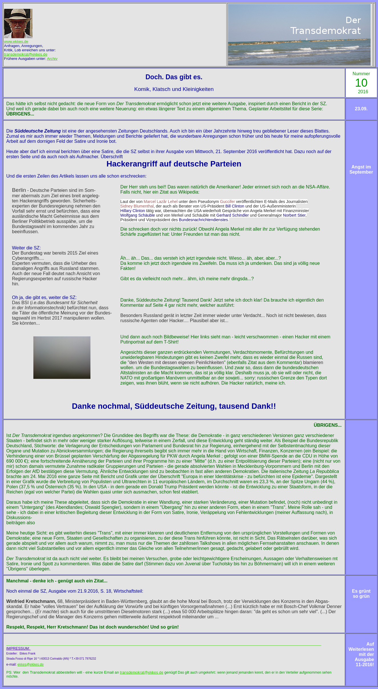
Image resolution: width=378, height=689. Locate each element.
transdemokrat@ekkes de (141, 672)
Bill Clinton (234, 206)
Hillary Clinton (132, 210)
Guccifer (227, 201)
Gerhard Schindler (233, 215)
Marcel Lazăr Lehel (161, 201)
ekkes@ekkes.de (30, 664)
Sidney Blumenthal (137, 206)
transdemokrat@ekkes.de (25, 54)
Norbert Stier (294, 215)
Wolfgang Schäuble (137, 215)
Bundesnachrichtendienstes (203, 220)
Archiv (52, 58)
